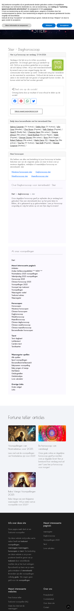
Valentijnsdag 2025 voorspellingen (25, 276)
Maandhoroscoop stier (39, 176)
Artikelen (15, 268)
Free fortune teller (14, 597)
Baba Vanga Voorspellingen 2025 (21, 493)
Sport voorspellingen (19, 360)
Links (13, 389)
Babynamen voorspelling (21, 365)
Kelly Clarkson (48, 129)
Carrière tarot (17, 344)
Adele (56, 135)
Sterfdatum (16, 371)
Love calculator (17, 379)
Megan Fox (54, 140)
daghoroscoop (23, 194)
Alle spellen (16, 357)
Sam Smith (40, 143)
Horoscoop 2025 (18, 279)
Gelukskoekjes (17, 376)
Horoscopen (16, 306)
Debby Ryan (40, 126)
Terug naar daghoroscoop (26, 111)
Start (13, 194)
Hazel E (13, 132)
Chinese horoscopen (19, 311)
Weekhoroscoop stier (20, 176)
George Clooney (25, 137)
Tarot (45, 544)
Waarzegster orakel (19, 292)
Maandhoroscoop (18, 319)
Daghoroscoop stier (43, 172)
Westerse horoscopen (20, 308)
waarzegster (47, 531)
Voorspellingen (17, 290)
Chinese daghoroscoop (20, 322)
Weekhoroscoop (18, 317)
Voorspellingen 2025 (20, 284)
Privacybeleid (48, 595)
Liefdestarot (16, 341)
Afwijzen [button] (49, 25)
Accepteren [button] (64, 25)
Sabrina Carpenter (17, 126)
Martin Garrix (39, 140)
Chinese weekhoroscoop (21, 325)
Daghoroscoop (17, 314)
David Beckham (34, 135)
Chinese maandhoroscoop (21, 327)
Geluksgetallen (17, 373)
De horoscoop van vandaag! (47, 447)
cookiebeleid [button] (47, 9)
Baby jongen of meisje (20, 368)
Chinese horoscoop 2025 (21, 281)
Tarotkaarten (16, 346)
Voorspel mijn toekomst (20, 287)
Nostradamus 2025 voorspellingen (25, 273)
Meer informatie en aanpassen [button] (16, 25)
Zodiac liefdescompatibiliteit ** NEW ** (27, 271)
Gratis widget (17, 387)
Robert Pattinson (16, 140)
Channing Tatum (34, 132)
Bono (46, 137)
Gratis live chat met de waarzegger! (16, 607)
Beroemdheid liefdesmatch (22, 362)
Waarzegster (16, 298)
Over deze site (49, 603)
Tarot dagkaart (17, 338)
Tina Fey (21, 143)
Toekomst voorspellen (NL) (18, 601)
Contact (46, 607)
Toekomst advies (18, 295)
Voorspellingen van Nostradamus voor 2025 (20, 447)
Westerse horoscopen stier (22, 172)
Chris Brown (28, 129)
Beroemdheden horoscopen (22, 330)
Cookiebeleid (48, 599)
